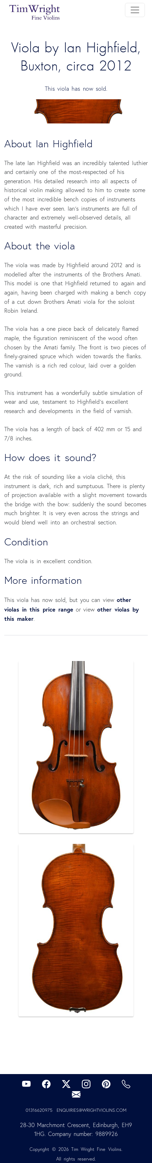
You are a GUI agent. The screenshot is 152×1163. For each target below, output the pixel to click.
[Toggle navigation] (135, 10)
